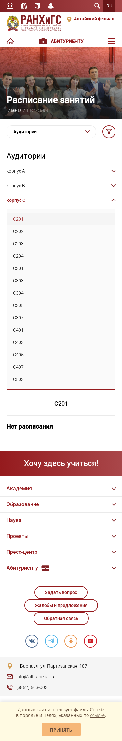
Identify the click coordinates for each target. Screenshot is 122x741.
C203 (18, 243)
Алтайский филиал (94, 18)
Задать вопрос (61, 592)
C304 (18, 293)
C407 (18, 367)
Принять (61, 730)
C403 (18, 342)
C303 (18, 280)
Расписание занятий (10, 6)
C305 (18, 305)
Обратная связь (61, 618)
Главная (14, 110)
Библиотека (24, 6)
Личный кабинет (51, 6)
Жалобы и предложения (61, 605)
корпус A (16, 171)
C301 (18, 268)
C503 (18, 379)
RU (109, 5)
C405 (18, 354)
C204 (18, 256)
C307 (18, 317)
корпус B (16, 185)
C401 (18, 330)
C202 (18, 231)
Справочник (37, 6)
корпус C (16, 200)
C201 (18, 219)
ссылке (97, 715)
